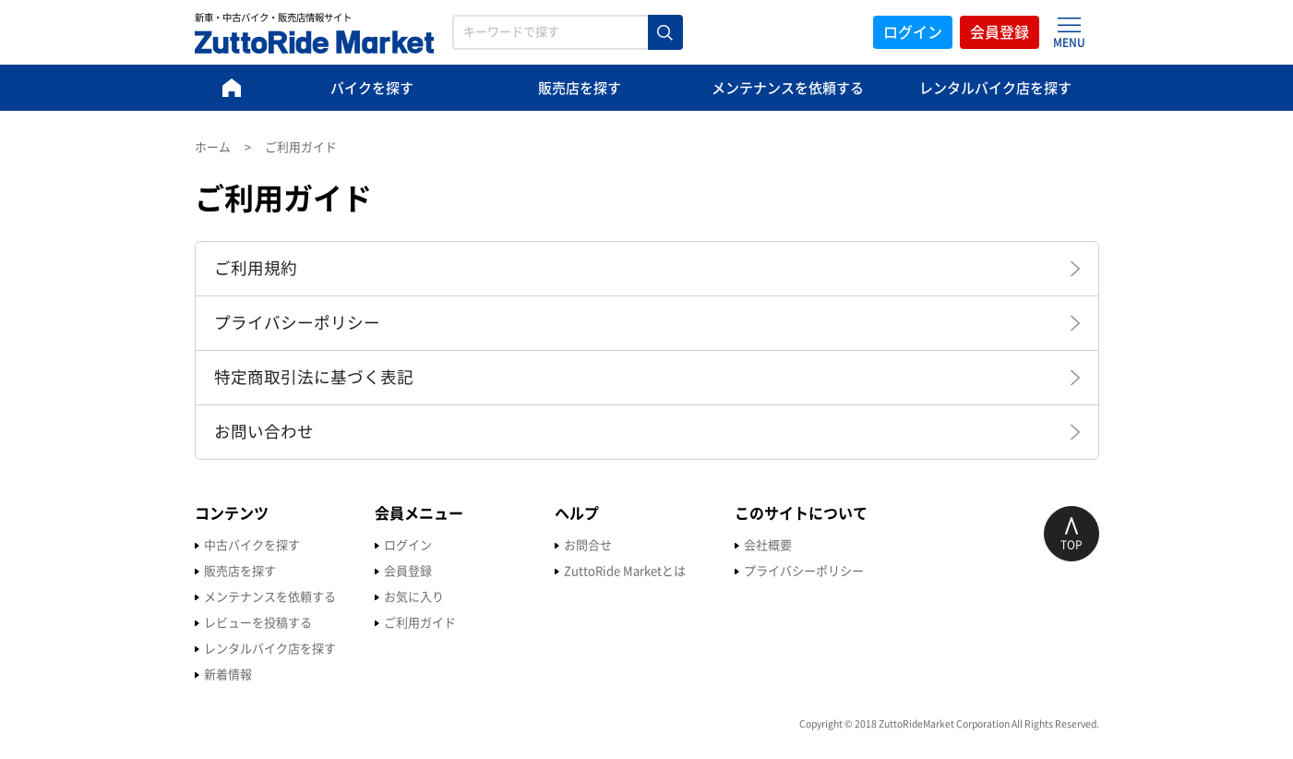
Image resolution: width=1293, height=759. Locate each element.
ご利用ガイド (420, 623)
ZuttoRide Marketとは (625, 571)
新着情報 (228, 675)
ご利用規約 (255, 268)
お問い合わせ (264, 432)
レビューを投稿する (258, 623)
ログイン (912, 32)
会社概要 (768, 545)
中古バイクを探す (252, 545)
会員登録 (999, 32)
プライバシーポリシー (297, 323)
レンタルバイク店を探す (995, 88)
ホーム (213, 147)
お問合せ (588, 545)
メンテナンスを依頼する (788, 88)
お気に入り (414, 597)
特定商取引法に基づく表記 (313, 377)
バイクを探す (371, 88)
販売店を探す (579, 88)
